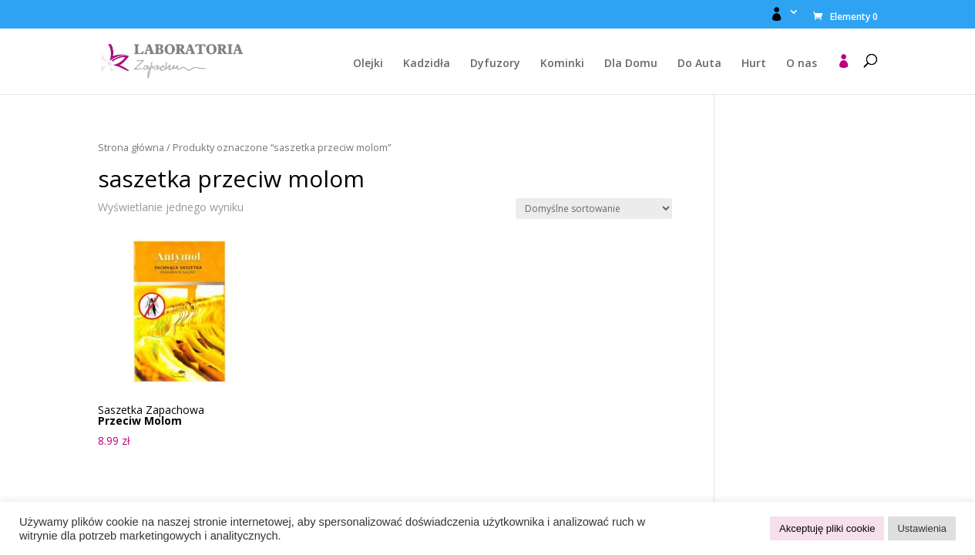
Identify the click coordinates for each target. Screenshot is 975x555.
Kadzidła (426, 64)
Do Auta (699, 64)
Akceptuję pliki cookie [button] (827, 528)
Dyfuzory (495, 64)
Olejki (368, 64)
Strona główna (131, 147)
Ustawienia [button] (921, 528)
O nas (801, 64)
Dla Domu (630, 64)
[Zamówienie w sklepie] (594, 208)
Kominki (562, 64)
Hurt (753, 64)
